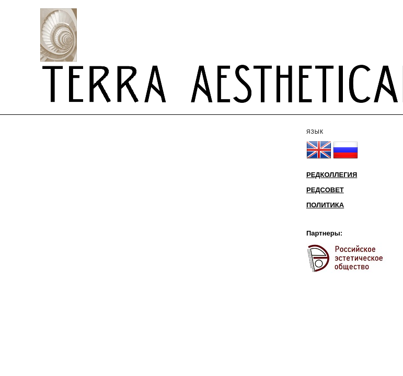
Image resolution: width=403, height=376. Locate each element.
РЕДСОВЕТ (325, 190)
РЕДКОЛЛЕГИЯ (331, 175)
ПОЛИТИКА (325, 205)
